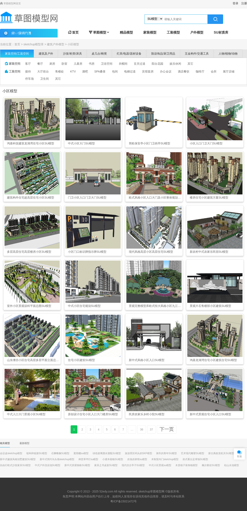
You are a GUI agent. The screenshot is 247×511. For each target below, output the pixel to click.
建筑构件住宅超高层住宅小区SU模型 (30, 197)
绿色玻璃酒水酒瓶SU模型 (107, 453)
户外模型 (196, 32)
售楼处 (59, 71)
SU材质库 (221, 32)
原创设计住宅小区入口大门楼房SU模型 (93, 414)
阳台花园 (157, 63)
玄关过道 (139, 63)
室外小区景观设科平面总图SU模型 (29, 306)
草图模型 (99, 32)
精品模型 (126, 32)
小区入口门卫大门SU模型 (206, 143)
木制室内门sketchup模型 (164, 459)
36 (141, 429)
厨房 (52, 63)
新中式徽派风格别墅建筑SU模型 (18, 459)
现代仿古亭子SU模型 (133, 465)
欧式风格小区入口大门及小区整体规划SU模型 (155, 197)
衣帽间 (123, 63)
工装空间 (12, 71)
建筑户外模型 (55, 44)
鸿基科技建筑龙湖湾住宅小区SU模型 (30, 143)
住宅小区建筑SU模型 (81, 360)
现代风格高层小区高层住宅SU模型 (151, 251)
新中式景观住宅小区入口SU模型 (210, 414)
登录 (235, 3)
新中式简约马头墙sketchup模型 (57, 459)
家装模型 (149, 32)
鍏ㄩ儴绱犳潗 (21, 33)
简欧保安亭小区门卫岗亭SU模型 (149, 143)
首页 (73, 32)
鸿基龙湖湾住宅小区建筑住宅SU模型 (213, 360)
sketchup (144, 491)
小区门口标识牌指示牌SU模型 (87, 251)
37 (151, 429)
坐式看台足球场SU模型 (195, 459)
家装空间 (12, 63)
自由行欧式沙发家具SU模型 (15, 465)
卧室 (64, 63)
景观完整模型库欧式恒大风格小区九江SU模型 (155, 306)
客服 (239, 456)
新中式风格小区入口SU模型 (146, 360)
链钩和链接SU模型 (36, 453)
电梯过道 (130, 71)
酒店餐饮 (183, 71)
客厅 (28, 63)
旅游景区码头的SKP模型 (138, 453)
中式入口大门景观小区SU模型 (26, 414)
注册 (244, 3)
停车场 (29, 78)
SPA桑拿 (100, 71)
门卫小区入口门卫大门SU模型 (87, 197)
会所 (214, 71)
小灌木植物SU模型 (112, 459)
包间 (115, 71)
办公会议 (165, 71)
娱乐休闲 (175, 63)
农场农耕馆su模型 (137, 459)
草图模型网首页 (10, 3)
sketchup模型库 (33, 44)
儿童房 (78, 63)
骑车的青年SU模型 (166, 453)
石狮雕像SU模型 (60, 453)
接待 (28, 71)
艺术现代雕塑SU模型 (192, 453)
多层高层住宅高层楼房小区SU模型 (29, 251)
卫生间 (44, 78)
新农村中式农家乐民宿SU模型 (209, 251)
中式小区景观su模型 (160, 465)
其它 (190, 63)
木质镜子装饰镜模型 (186, 465)
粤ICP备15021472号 (123, 501)
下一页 (167, 429)
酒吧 (85, 71)
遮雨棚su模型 (81, 453)
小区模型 (73, 44)
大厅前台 (43, 71)
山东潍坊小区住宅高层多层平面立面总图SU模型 (33, 360)
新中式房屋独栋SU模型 (77, 465)
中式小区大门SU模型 (81, 143)
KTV (73, 71)
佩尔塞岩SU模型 (211, 465)
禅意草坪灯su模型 (88, 459)
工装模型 (173, 32)
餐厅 (40, 63)
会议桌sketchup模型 (11, 453)
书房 (91, 63)
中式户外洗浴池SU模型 (48, 465)
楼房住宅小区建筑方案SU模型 (209, 197)
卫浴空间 (106, 63)
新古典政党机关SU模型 (221, 453)
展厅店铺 (228, 71)
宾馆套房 (148, 71)
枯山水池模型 (231, 465)
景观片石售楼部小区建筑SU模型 (210, 306)
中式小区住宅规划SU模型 (84, 306)
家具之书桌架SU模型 (106, 465)
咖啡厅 (200, 71)
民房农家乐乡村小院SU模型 (146, 414)
